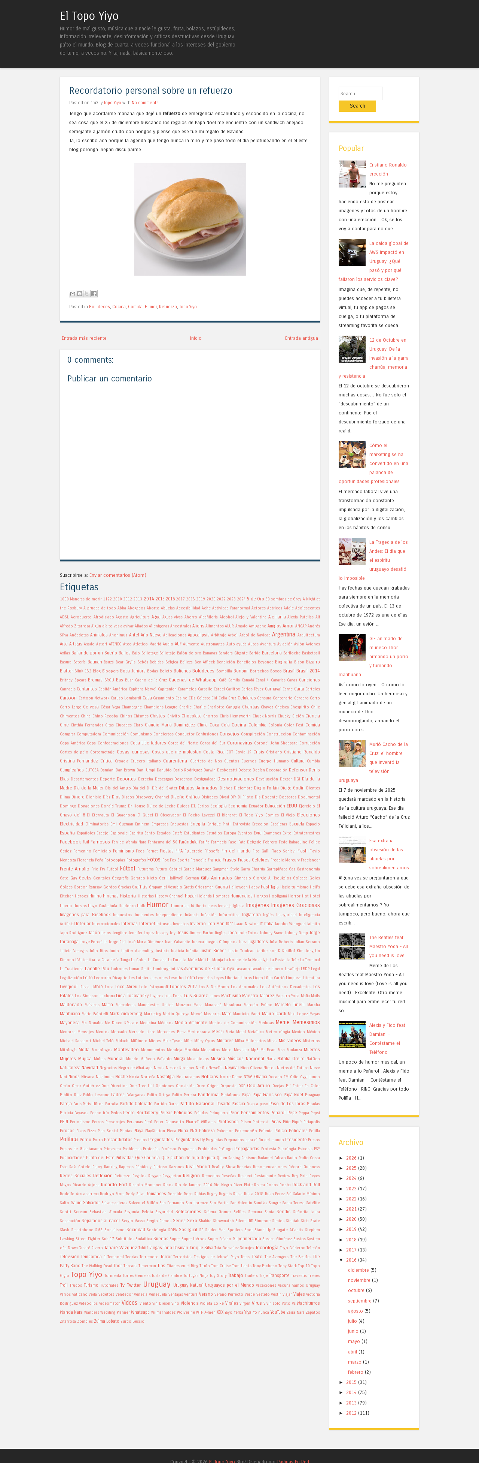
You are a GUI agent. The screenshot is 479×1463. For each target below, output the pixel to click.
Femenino (82, 851)
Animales (99, 635)
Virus (257, 1303)
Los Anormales (244, 987)
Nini (63, 1077)
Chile (315, 707)
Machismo (231, 995)
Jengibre (119, 933)
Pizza (91, 1131)
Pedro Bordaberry (140, 1112)
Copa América (72, 743)
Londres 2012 (183, 986)
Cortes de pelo (74, 752)
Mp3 (255, 1050)
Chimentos (69, 716)
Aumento (191, 644)
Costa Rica (214, 752)
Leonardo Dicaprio (111, 978)
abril (352, 1340)
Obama (260, 1076)
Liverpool (68, 986)
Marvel (196, 1014)
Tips (161, 1265)
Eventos (245, 833)
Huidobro (127, 906)
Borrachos (259, 671)
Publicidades (72, 1157)
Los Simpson (86, 996)
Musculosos (198, 1059)
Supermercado (247, 1238)
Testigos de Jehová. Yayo (216, 1257)
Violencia (190, 1303)
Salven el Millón (143, 1203)
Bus (119, 680)
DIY (233, 797)
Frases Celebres (253, 860)
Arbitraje (218, 635)
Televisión (69, 1256)
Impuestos (122, 915)
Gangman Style (226, 869)
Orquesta (228, 1086)
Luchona (107, 996)
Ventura (191, 1294)
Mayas (314, 1014)
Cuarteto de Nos (206, 761)
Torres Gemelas (136, 1276)
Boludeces (99, 306)
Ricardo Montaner (145, 1185)
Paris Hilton (93, 1104)
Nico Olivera (251, 1068)
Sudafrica (143, 1239)
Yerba (238, 1312)
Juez (243, 942)
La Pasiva (278, 960)
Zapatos (313, 1312)
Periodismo (80, 1122)
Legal (315, 969)
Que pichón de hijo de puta (188, 1157)
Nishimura (105, 1077)
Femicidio (102, 851)
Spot (248, 1230)
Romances (156, 1193)
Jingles (220, 933)
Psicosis (305, 1149)
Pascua (238, 1103)
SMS (99, 1230)
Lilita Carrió (274, 978)
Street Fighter (88, 1239)
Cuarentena (175, 761)
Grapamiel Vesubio (165, 887)
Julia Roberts (281, 942)
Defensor (298, 770)
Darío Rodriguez (187, 770)
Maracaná (213, 1005)
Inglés (268, 915)
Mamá (107, 1004)
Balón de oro (189, 653)
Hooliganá (278, 896)
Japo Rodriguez (73, 933)
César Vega (110, 707)
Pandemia (208, 1094)
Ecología (218, 806)
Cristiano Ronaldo (302, 752)
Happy (254, 887)
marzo (354, 1350)
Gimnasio (242, 878)
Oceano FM (278, 1077)
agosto (355, 1299)
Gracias (124, 887)
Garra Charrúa (253, 869)
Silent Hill (244, 1221)
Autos (253, 644)
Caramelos (187, 689)
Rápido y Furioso (151, 1167)
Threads (130, 1266)
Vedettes (106, 1294)
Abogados (136, 608)
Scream (80, 1212)
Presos (314, 1140)
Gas (292, 869)
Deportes (126, 779)
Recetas (244, 1167)
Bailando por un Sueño (94, 653)
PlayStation (155, 1131)
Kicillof (288, 951)
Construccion (278, 734)
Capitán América (112, 689)
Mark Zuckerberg (126, 1013)
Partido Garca (166, 1104)
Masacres (212, 1014)
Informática (229, 915)
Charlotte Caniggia (223, 707)
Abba (122, 608)
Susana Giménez (277, 1239)
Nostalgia (166, 1076)
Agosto (122, 617)
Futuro (161, 869)
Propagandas (246, 1148)
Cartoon (68, 698)
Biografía (283, 662)
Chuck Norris (264, 716)
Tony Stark (287, 1266)
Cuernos (248, 761)
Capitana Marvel (142, 689)
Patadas (313, 1104)
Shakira (205, 1221)
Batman (95, 662)
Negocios (108, 1068)
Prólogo (226, 1149)
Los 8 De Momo (214, 987)
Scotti (65, 1212)
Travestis (299, 1276)
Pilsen (246, 1122)
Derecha (145, 779)
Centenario (283, 698)
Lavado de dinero (267, 969)
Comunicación (116, 734)
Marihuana (70, 1013)
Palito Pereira (184, 1095)
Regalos (139, 1176)
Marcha (313, 1005)
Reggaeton (171, 1176)
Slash (64, 1230)
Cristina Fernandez (79, 761)
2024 (241, 599)
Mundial (115, 1058)
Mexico (298, 1032)
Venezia (140, 1294)
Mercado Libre (142, 1032)
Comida (135, 306)
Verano (206, 1294)
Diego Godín (292, 788)
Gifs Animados (216, 878)
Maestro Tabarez (258, 995)
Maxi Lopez (298, 1014)
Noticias (209, 1076)
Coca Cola (220, 725)
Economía (237, 806)
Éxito (287, 833)
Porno (85, 1139)
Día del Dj (141, 788)
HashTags (270, 887)
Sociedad (135, 1229)
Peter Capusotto (169, 1122)
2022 (221, 599)
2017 (180, 599)
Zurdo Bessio (132, 1321)
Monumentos (153, 1050)
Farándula (188, 842)
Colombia (257, 725)
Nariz (270, 1059)
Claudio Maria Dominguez (170, 725)
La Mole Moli (194, 960)
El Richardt (227, 815)
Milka (239, 1041)
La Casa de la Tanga (113, 960)
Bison (299, 662)
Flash (303, 851)
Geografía (120, 878)
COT (229, 752)
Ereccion (260, 824)
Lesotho (176, 978)
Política (69, 1139)
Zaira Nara (295, 1312)
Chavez (267, 707)
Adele (289, 608)
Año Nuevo (151, 635)
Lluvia (84, 987)
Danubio (164, 770)
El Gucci (145, 815)
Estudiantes (194, 833)
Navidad (90, 1067)
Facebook (70, 842)
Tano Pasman (175, 1247)
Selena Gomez (217, 1212)
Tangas (155, 1247)
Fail (86, 842)
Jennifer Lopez (141, 933)
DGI (297, 779)
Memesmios (306, 1022)
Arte (64, 644)
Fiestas (167, 851)
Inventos (181, 924)
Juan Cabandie (177, 942)
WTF (199, 1312)
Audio (168, 644)
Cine (64, 725)
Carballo (205, 689)
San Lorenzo (197, 1203)
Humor (151, 306)
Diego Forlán (266, 788)
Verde (250, 1294)
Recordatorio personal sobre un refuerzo (151, 91)
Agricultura (140, 617)
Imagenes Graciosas (295, 905)
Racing (234, 1158)
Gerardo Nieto (144, 878)
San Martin (219, 1203)
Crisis (258, 752)
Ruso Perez (275, 1194)
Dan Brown (125, 770)
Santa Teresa (293, 1203)
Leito (88, 977)
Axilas (65, 653)
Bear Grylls (125, 662)
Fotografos (136, 860)
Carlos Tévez (252, 689)
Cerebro (301, 698)
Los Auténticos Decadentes (285, 987)
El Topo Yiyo (89, 16)
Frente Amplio (74, 869)
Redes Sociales (75, 1175)
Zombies (85, 1321)
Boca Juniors (133, 671)
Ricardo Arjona (86, 1185)
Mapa (197, 1005)
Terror (166, 1256)
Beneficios (246, 662)
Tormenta (112, 1276)
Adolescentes (307, 608)
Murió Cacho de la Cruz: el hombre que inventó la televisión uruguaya (373, 750)
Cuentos (231, 761)
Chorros (210, 716)
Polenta (265, 1131)
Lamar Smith (140, 969)
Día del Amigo (118, 788)
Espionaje (119, 833)
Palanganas (135, 1095)
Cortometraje (102, 752)
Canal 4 (262, 680)
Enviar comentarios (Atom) (117, 575)
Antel (134, 635)
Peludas (201, 1113)
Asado (89, 644)
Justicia (162, 951)
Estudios (214, 833)
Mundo (132, 1059)
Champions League (161, 707)
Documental (309, 797)
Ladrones (119, 969)
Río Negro (223, 1185)
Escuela (296, 824)
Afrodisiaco (104, 617)
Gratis (188, 887)
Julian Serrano (307, 942)
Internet (147, 923)
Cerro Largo (71, 707)
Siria (305, 1221)
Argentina (283, 634)
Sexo (192, 1220)
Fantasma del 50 (162, 842)
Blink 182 (82, 671)
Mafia (305, 996)
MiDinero (139, 1041)
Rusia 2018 (254, 1194)
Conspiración (253, 734)
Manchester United (156, 1005)
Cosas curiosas (133, 752)
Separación (70, 1221)
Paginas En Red (293, 1450)
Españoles (86, 833)
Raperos (126, 1167)
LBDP (305, 969)
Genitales (101, 878)
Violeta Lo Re (212, 1303)
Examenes (272, 833)
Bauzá (109, 662)
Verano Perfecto (229, 1294)
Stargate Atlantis (288, 1230)
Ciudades (124, 725)
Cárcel (219, 689)
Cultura (298, 761)
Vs (294, 1303)
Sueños (160, 1238)
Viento (145, 1303)
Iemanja (225, 906)
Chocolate (191, 716)
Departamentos (84, 779)
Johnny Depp (296, 933)
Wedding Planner (114, 1312)
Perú (148, 1122)
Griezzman (204, 887)
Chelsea (282, 707)
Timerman (147, 1266)
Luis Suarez (196, 995)
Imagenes (257, 905)
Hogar (190, 896)
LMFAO (97, 987)
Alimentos (214, 626)
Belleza (186, 662)
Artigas (75, 644)
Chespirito (299, 707)
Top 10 (304, 1266)
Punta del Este (100, 1157)
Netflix (201, 1068)
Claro (138, 725)
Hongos (261, 896)
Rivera (259, 1185)
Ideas (212, 906)
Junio (114, 951)
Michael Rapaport (75, 1041)
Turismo (91, 1285)
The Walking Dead (97, 1266)
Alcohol (227, 617)
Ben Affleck (205, 662)
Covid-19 (243, 752)
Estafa (178, 833)
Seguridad (164, 1212)
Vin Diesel (161, 1303)
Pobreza (207, 1130)
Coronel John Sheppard (276, 743)
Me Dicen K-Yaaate (121, 1023)
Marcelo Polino (258, 1005)
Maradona (232, 1005)
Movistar (241, 1050)
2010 (117, 599)
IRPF (229, 924)
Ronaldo (175, 1194)
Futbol (112, 869)
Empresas (160, 824)
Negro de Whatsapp (135, 1068)
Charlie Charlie (192, 707)
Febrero (270, 842)
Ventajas (175, 1294)
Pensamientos (255, 1112)
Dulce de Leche (161, 806)
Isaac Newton (246, 924)
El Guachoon (123, 815)
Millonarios (255, 1041)
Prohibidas (207, 1149)
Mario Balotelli (95, 1014)
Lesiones (160, 978)
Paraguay (312, 1095)
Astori (101, 644)
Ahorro (190, 617)
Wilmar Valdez (163, 1312)
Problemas (132, 1149)
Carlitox (233, 689)
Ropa (188, 1194)
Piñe (286, 1122)
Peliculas (183, 1112)
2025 (351, 1156)
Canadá (248, 680)
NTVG (248, 1077)
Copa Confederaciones (107, 743)
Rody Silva (135, 1194)
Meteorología (278, 1032)
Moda (84, 1049)
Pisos (81, 1131)
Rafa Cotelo (80, 1167)
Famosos (100, 842)
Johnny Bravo (272, 933)
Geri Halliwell (171, 878)
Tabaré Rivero (91, 1248)
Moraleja (174, 1050)
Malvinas (92, 1005)
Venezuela (158, 1294)
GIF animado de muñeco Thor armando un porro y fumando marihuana (373, 645)
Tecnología (266, 1247)
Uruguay (156, 1284)
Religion (191, 1175)
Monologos (102, 1050)
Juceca (198, 942)
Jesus (182, 932)
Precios (140, 1140)
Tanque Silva (201, 1247)
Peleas (166, 1112)
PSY (317, 1149)
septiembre (360, 1289)
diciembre (358, 1258)
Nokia (134, 1077)
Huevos (80, 906)
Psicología (287, 1149)
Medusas (266, 1023)
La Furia (174, 960)
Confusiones (207, 734)
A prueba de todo (99, 608)
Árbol (233, 635)
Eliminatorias (97, 824)
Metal (241, 1032)
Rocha (285, 1185)
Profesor (169, 1149)
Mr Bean (267, 1050)
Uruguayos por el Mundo (229, 1285)
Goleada (300, 878)
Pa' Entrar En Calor (303, 1086)
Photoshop (228, 1121)
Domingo (68, 806)
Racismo (249, 1158)
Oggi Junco (310, 1077)
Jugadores (258, 941)
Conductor (185, 734)
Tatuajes (247, 1248)
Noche (121, 1076)
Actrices (274, 608)
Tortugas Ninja (195, 1276)
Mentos (102, 1032)
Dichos (226, 788)
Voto (286, 1303)
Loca (109, 987)
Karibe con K (268, 951)
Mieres (155, 1041)
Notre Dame (231, 1077)
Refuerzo (168, 306)
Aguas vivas (172, 617)
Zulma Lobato (106, 1321)
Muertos (312, 1049)
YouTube (278, 1312)
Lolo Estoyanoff (153, 987)
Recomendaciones (270, 1167)
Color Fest (293, 725)
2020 (211, 599)
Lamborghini (164, 969)
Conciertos (163, 734)
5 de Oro (255, 599)
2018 (190, 599)
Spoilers (235, 1230)
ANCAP (300, 626)
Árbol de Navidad (255, 635)
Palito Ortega (159, 1095)
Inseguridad (286, 915)
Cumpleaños (72, 770)
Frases (229, 860)
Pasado (223, 1103)
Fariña (204, 842)
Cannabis (68, 689)
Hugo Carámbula (102, 906)
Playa (138, 1130)
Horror (294, 896)
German (192, 878)
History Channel (169, 896)
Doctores (287, 797)
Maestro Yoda (287, 996)
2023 (231, 599)
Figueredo (193, 851)
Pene (234, 1112)
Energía (197, 824)
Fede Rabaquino (293, 842)
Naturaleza (70, 1067)
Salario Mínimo (306, 1194)
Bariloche (291, 653)
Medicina (148, 1023)
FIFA (179, 851)
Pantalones (230, 1095)
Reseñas (229, 1176)
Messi (218, 1031)
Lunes (215, 996)
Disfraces (209, 797)
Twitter (134, 1285)
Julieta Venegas (74, 951)
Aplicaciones (174, 635)
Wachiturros (308, 1303)
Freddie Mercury (285, 860)
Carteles (312, 689)
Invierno (198, 923)
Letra (190, 977)
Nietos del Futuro (293, 1068)
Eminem (142, 824)
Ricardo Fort (114, 1184)
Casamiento (163, 698)
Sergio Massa (133, 1221)
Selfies (239, 1212)
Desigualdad (205, 779)
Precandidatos (118, 1139)
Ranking (111, 1167)
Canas (292, 680)
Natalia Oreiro (291, 1058)
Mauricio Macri (246, 1014)
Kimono (67, 960)
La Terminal (310, 960)
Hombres (221, 896)
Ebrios (203, 806)
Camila (234, 680)
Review (284, 1176)
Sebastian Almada (105, 1212)
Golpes (66, 887)
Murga (179, 1058)
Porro (98, 1140)
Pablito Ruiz (71, 1095)
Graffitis (139, 887)
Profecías (151, 1149)
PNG (193, 1131)
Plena (171, 1131)
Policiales (298, 1130)
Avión (299, 644)
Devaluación (267, 779)
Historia (128, 896)
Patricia (66, 1113)
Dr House (136, 806)
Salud (76, 1202)
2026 (351, 1146)
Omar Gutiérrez (86, 1086)
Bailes (125, 653)
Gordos (110, 887)
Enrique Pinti (219, 824)
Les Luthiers (139, 978)
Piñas (276, 1121)
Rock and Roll (306, 1184)
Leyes (219, 978)
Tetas (245, 1257)
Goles (314, 878)
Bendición (226, 662)
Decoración (276, 770)
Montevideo (126, 1049)
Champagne (132, 707)
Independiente (169, 915)
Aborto (153, 608)
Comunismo (141, 734)
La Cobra (138, 960)
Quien (222, 1158)
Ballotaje (167, 653)
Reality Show (223, 1167)
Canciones (309, 680)
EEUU (292, 806)
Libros (246, 978)
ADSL (64, 617)
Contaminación (306, 734)
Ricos (168, 1185)
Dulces (183, 806)
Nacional (255, 1058)
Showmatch (223, 1221)
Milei (188, 1041)
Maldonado (71, 1004)
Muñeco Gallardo (156, 1059)
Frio (94, 869)
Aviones (313, 644)
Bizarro (313, 662)
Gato (64, 878)
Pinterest (261, 1122)
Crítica (106, 761)
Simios (278, 1221)
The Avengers (277, 1257)
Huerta (66, 906)
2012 (127, 599)
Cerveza (91, 707)
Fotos (154, 859)
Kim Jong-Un (308, 951)
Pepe (292, 1112)
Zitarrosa (68, 1321)
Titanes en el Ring (182, 1266)
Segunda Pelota (138, 1212)
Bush (129, 680)
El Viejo (288, 815)
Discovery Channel (152, 797)
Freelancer (310, 860)
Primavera (112, 1149)
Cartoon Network (94, 698)
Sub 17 (108, 1239)
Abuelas (168, 608)
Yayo (228, 1312)
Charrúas (250, 707)
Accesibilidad (188, 608)
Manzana (183, 1005)
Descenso (183, 779)
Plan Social (108, 1131)
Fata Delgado (250, 842)
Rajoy (97, 1167)
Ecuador (256, 806)
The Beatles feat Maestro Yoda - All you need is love (388, 935)
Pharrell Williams (201, 1122)
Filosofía (212, 851)
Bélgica (171, 662)
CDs (192, 698)
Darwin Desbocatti (220, 770)
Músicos (236, 1058)
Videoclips (88, 1303)
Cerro (315, 698)
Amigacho (257, 626)
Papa (246, 1094)
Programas (187, 1149)
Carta (299, 689)
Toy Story (218, 1276)
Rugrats (225, 1194)
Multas (100, 1059)
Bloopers (110, 671)
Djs (257, 797)
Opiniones (165, 1086)
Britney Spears (73, 680)
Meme (282, 1022)
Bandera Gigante (233, 653)
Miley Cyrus (204, 1041)
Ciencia (312, 716)
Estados (164, 833)
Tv (122, 1285)
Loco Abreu (126, 986)
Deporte (107, 779)
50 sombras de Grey (283, 599)
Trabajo (235, 1275)
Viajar (287, 1294)
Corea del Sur (212, 743)
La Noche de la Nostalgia (246, 960)
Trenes (314, 1276)
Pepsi (315, 1113)
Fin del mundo (236, 851)
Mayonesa (70, 1022)
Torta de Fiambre (167, 1276)
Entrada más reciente (84, 338)
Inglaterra (251, 914)
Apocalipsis (199, 635)
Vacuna (284, 1285)
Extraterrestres (306, 833)
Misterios (311, 1041)
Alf (317, 617)
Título (204, 1266)
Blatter (66, 671)
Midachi (122, 1041)
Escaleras (279, 824)
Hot (305, 896)
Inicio (196, 338)
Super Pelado (220, 1239)
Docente (270, 797)
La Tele (293, 960)
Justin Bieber (213, 950)
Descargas (164, 779)
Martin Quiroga (176, 1014)
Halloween (238, 887)
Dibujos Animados (198, 788)
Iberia (201, 906)
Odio (294, 1077)
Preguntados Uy (189, 1139)
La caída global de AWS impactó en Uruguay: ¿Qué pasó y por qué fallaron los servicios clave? (374, 249)
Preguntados (160, 1139)
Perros (98, 1122)
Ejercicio (307, 806)
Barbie (254, 653)
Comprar (67, 734)
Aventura (268, 644)
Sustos (299, 1239)
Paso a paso (257, 1104)
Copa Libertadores (148, 743)
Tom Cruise (221, 1266)
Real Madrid (198, 1166)
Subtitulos (125, 1239)
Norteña (148, 1077)
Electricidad (71, 824)
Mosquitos (210, 1050)
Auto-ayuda (236, 644)
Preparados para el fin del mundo (254, 1140)
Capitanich (167, 689)
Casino (181, 698)
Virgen (245, 1303)
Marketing (152, 1014)
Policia (280, 1130)
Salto (64, 1203)
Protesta (268, 1149)
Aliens (198, 626)
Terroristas (182, 1257)
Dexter (286, 779)
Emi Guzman (121, 824)
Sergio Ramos (158, 1221)
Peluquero (219, 1113)
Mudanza (294, 1050)
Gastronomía (308, 869)
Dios (116, 797)
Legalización (71, 978)
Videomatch (109, 1303)
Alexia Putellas (300, 617)
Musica (218, 1058)
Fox (165, 860)
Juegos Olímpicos (221, 942)
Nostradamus (188, 1077)
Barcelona (272, 653)
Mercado (119, 1032)
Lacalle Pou (97, 968)
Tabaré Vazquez (120, 1247)
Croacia (121, 761)
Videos (129, 1302)
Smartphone (82, 1230)
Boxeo (276, 671)
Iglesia (238, 906)
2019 (200, 599)
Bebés (142, 662)
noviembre (359, 1268)
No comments (145, 102)
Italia (269, 923)
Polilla (314, 1131)
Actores (258, 608)
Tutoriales (109, 1285)
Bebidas (157, 662)
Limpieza (294, 978)
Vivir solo (271, 1303)
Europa (230, 833)
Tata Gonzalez (226, 1248)
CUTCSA (92, 770)
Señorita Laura (306, 1212)
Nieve (315, 1068)
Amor (288, 626)
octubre (356, 1279)
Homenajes (242, 896)
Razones (176, 1167)
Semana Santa (261, 1212)
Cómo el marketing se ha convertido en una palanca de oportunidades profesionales (373, 452)
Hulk (141, 906)
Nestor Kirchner (180, 1068)
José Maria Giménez (145, 942)
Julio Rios (98, 951)
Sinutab (292, 1221)
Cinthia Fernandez (87, 725)
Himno (95, 896)
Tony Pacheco (265, 1266)
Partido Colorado (136, 1103)
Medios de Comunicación (233, 1023)
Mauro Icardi (274, 1013)
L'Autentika (85, 960)
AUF (178, 644)
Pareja (66, 1103)
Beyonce (266, 662)
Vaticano (80, 1294)
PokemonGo (246, 1131)
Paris (77, 1104)
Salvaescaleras (114, 1203)
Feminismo (123, 851)
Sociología (156, 1230)
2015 (160, 599)
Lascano (242, 969)
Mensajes (85, 1032)
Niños (74, 1076)
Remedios (211, 1176)
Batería (79, 662)
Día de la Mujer (89, 788)
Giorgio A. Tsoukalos (272, 878)
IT (261, 924)
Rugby (212, 1194)
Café (222, 680)
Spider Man (215, 1230)
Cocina (119, 306)
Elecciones (308, 815)
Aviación (285, 644)
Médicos (165, 1023)
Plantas (126, 1131)
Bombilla (224, 671)
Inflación (209, 915)
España (67, 833)
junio (353, 1319)
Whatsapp (140, 1312)
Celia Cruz (228, 698)
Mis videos (290, 1040)
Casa (147, 698)
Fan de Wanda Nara (129, 842)
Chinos (126, 716)
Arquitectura (309, 635)
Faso (232, 842)
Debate (244, 770)
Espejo (103, 833)
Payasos (81, 1113)
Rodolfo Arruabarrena (79, 1194)
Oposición (185, 1086)
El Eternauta (98, 815)
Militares (225, 1040)
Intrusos (163, 924)
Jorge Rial (117, 942)
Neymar (232, 1067)
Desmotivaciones (235, 779)
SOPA (172, 1230)
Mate (227, 1013)
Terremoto (149, 1257)
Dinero (78, 797)
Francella (198, 860)
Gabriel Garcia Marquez (190, 869)
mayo (354, 1330)
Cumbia (313, 761)
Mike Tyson (172, 1041)
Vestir (276, 1294)
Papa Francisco (267, 1094)
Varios (65, 1294)
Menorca (68, 1032)
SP (201, 1230)
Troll (64, 1285)
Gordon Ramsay (88, 887)
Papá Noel (293, 1094)
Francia (215, 860)
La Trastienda (71, 969)
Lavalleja (292, 969)
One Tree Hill (141, 1086)
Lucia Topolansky (132, 995)
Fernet (152, 851)
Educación (275, 806)
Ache (206, 608)
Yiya (247, 1312)
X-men (210, 1312)
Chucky (284, 716)
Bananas (210, 653)
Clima (202, 725)
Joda (232, 932)
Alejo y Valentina (250, 617)
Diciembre (243, 788)
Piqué (297, 1122)
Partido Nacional (197, 1103)
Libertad (232, 978)
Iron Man (216, 923)
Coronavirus (239, 743)
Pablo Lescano (96, 1095)
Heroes (81, 896)
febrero (355, 1360)
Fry (102, 869)
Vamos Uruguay (306, 1285)
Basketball (311, 653)
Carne (288, 689)
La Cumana (157, 960)
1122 (107, 599)
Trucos (76, 1285)
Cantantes (87, 689)
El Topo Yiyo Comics (258, 815)
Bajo (136, 653)
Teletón (313, 1248)
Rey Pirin (300, 1176)
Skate (315, 1221)
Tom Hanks (241, 1266)
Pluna (183, 1130)
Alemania (277, 617)
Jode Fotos (248, 933)
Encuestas (179, 824)
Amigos (274, 626)
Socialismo (114, 1230)
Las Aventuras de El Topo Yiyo (205, 968)
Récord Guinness (304, 1167)
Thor (117, 1265)
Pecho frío (99, 1113)
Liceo (258, 978)
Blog (97, 671)
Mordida (191, 1050)
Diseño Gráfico (185, 797)
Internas (129, 923)
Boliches (182, 671)
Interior (83, 923)
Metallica (256, 1032)
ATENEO (115, 644)
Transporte (279, 1275)
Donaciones (89, 806)
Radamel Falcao (272, 1158)
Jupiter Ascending (137, 951)
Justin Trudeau (241, 951)
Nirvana (87, 1077)
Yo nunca (261, 1312)
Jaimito (313, 924)
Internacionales (106, 924)
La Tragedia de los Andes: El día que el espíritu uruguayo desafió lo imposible (373, 548)
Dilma (65, 797)
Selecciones (188, 1211)
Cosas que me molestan (176, 752)
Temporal (115, 1257)
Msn (281, 1050)
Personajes (115, 1122)
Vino (175, 1303)
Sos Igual (188, 1229)
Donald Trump (113, 806)
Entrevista (241, 824)
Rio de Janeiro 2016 (193, 1185)
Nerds (159, 1068)
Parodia (111, 1104)
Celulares (247, 698)
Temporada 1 (93, 1256)
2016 (170, 599)
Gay (73, 878)
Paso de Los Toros (287, 1103)
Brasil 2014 (308, 671)
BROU (109, 680)
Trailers (251, 1276)
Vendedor (124, 1294)
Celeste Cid (207, 698)
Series (179, 1220)
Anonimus (118, 635)
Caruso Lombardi (126, 698)
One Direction (114, 1086)
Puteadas (125, 1157)
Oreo (200, 1086)
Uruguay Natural (188, 1285)
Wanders (91, 1312)
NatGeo (313, 1059)
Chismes (141, 716)
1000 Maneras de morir (81, 599)
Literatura (311, 978)
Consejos (229, 734)
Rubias (200, 1194)
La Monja (215, 960)
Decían (259, 770)
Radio (292, 1158)
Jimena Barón (201, 933)
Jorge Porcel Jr (93, 942)
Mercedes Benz (171, 1032)
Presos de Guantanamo (81, 1149)
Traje (263, 1276)
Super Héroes (194, 1239)
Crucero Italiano (146, 761)
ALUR (229, 626)
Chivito (173, 716)
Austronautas (213, 644)
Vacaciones (266, 1285)
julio (352, 1309)
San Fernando (171, 1203)
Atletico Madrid (147, 644)
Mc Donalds (92, 1023)
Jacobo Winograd (290, 924)
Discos (128, 797)
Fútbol (127, 868)
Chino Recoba (105, 716)
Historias (146, 896)
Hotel (315, 896)
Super (175, 1239)
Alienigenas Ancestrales (170, 626)
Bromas (95, 680)
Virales (231, 1303)
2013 (137, 599)
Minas (272, 1041)
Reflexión (103, 1175)
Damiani (107, 770)
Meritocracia (198, 1032)
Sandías (260, 1203)
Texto (257, 1256)
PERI (64, 1121)
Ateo (127, 644)
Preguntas (214, 1140)
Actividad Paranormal (231, 608)
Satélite (313, 1203)
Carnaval (273, 689)
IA (192, 906)
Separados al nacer (101, 1220)
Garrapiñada (276, 869)
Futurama (145, 869)
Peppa (304, 1113)
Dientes (313, 788)
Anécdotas (79, 635)
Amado (241, 626)
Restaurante (265, 1176)
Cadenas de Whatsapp (193, 680)
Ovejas (278, 1086)
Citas (109, 725)
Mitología (68, 1050)
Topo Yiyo (112, 102)
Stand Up (262, 1230)
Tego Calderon (292, 1248)
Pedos (116, 1113)
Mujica (85, 1058)
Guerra (221, 887)
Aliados (141, 626)
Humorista (180, 906)
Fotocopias (114, 860)
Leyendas (204, 978)
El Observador (168, 815)
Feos (140, 851)
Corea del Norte (183, 743)
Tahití (143, 1248)
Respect (245, 1176)
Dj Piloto (246, 797)
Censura (264, 698)
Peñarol (278, 1112)
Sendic (283, 1211)
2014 (149, 599)
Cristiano (274, 752)
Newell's (215, 1068)
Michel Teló (103, 1041)
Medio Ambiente (191, 1022)
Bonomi (241, 671)
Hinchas (111, 896)
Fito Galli (261, 851)
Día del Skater (164, 788)
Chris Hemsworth (235, 716)
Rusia (237, 1194)
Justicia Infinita (184, 951)
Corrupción (309, 743)
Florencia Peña (90, 860)
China (86, 716)
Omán (65, 1086)
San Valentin (241, 1203)
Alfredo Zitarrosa (75, 626)
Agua (156, 617)
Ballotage (149, 653)
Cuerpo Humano (274, 761)
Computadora (89, 734)
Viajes (299, 1294)
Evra (258, 833)
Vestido (263, 1294)
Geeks (85, 878)
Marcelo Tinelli (290, 1004)
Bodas (152, 671)
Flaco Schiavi (283, 851)
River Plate (243, 1185)
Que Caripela (147, 1157)
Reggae (154, 1176)
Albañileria (208, 617)
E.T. (193, 806)
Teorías (131, 1257)
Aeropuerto (81, 617)
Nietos (269, 1068)
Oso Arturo (259, 1085)
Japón (94, 932)
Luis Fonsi (173, 996)
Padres (118, 1094)
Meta (230, 1032)
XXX (220, 1312)
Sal (289, 1194)
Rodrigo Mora (112, 1194)
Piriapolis (311, 1122)
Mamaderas (125, 1005)
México (313, 1032)
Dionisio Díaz (98, 797)
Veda (93, 1294)
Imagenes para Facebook (85, 914)
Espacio (313, 824)
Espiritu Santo (142, 833)
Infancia (192, 915)
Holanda (204, 896)
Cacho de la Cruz (151, 680)
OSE (241, 1086)
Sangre (275, 1203)
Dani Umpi (146, 770)
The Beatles (300, 1257)
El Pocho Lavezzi (199, 815)
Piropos (67, 1130)
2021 (351, 1197)
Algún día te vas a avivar (112, 626)
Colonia (275, 725)
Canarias (278, 680)
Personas (135, 1122)
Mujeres (68, 1058)
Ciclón (298, 716)
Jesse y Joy (166, 933)
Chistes (157, 716)
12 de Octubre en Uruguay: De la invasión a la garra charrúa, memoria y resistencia (374, 346)
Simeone (262, 1221)
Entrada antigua (301, 338)
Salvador (91, 1202)
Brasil (289, 671)
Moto (227, 1050)
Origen (213, 1086)
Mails (315, 996)
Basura (65, 662)
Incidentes (144, 915)
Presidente (296, 1139)
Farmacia (219, 842)
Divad (224, 797)
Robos (272, 1185)
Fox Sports (179, 860)
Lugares (156, 996)
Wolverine (186, 1312)
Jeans (106, 933)
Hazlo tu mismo (294, 887)
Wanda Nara (71, 1312)
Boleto (166, 671)
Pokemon (225, 1131)
